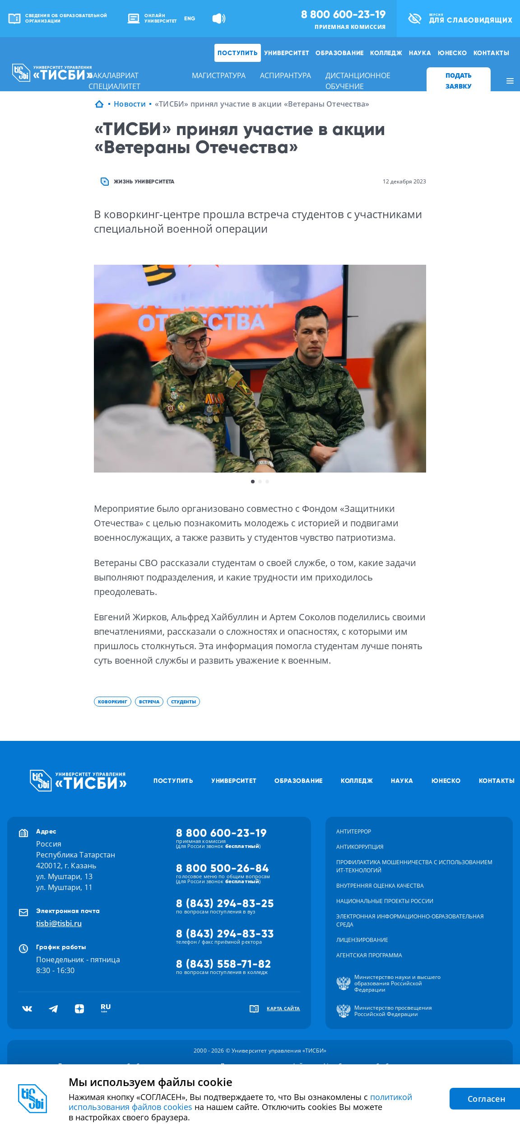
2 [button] (260, 481)
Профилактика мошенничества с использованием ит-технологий (414, 866)
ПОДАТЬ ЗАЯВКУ (459, 80)
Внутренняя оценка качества (380, 886)
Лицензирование (362, 940)
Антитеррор (353, 831)
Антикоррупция (360, 847)
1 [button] (253, 481)
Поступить (237, 53)
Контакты (492, 53)
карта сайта (283, 1008)
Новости (130, 104)
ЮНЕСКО (452, 53)
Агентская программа (369, 955)
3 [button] (267, 481)
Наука (420, 53)
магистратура (219, 75)
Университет (287, 53)
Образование (340, 53)
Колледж (386, 53)
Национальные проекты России (384, 901)
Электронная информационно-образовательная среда (410, 920)
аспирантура (285, 75)
